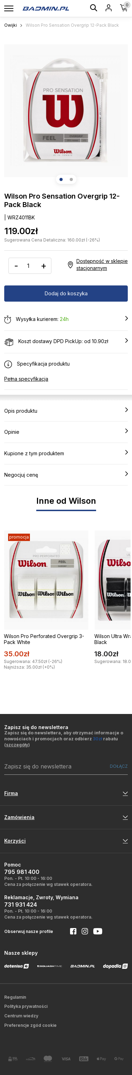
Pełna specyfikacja (26, 379)
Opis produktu (66, 410)
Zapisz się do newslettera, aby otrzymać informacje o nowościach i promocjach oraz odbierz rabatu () (63, 738)
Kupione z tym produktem (66, 453)
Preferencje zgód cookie (30, 1025)
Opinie (66, 432)
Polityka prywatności (26, 1006)
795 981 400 (21, 871)
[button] (61, 179)
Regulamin (15, 997)
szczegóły (17, 744)
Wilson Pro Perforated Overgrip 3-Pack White (44, 639)
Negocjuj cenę (66, 474)
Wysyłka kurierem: (66, 319)
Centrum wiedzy (21, 1015)
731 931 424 (20, 904)
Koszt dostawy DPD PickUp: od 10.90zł (66, 342)
